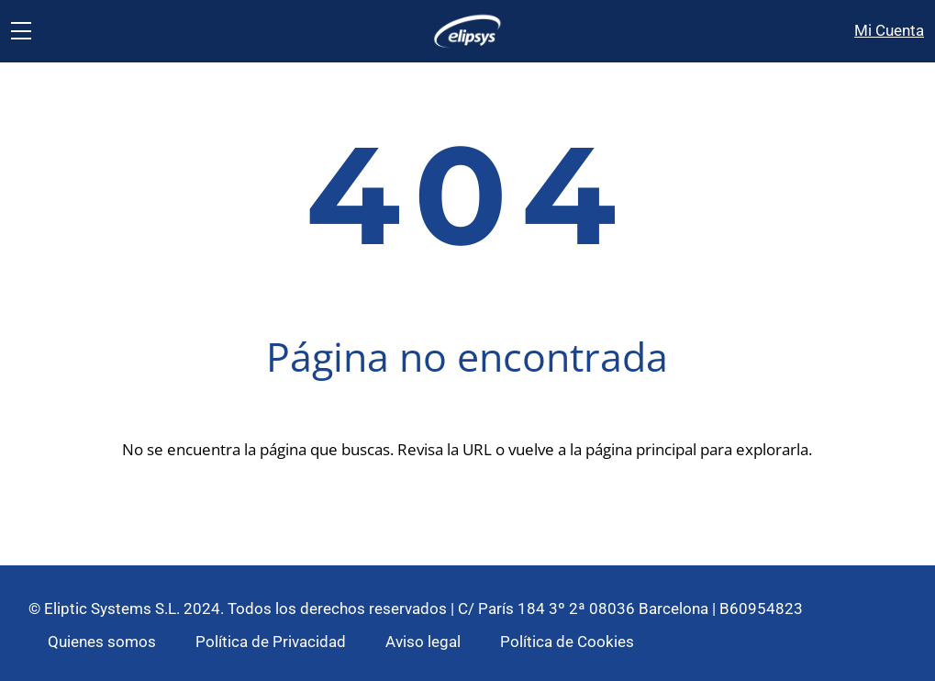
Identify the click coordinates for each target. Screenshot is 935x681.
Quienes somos (102, 641)
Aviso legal (423, 641)
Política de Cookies (567, 641)
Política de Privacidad (270, 641)
